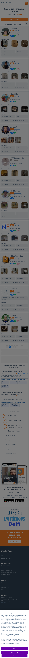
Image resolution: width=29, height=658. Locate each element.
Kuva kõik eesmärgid (14, 656)
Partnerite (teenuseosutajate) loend (10, 645)
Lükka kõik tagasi (14, 652)
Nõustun (14, 649)
